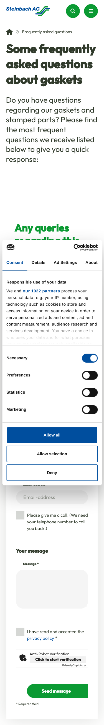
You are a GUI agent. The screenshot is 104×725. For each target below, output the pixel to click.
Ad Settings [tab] (65, 262)
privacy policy (40, 638)
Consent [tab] (14, 262)
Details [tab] (38, 262)
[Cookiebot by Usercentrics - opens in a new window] (74, 247)
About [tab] (91, 262)
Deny (52, 472)
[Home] (9, 31)
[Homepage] (28, 11)
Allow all (52, 435)
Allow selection (52, 453)
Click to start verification (58, 659)
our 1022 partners (41, 291)
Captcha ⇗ (74, 665)
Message (31, 564)
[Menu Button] (91, 11)
